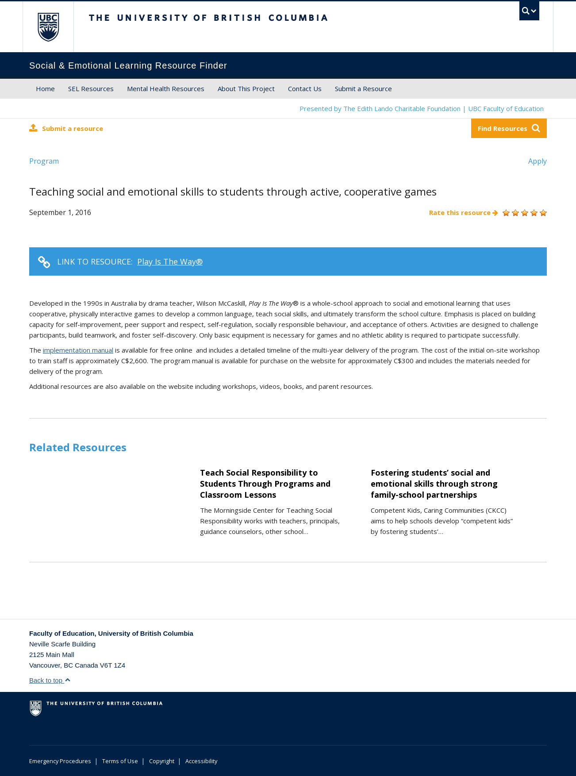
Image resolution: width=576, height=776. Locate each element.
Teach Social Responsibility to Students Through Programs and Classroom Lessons (265, 483)
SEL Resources (91, 88)
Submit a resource (66, 128)
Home (45, 88)
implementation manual (78, 350)
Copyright (161, 761)
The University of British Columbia (48, 26)
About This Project (246, 88)
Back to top (50, 680)
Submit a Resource (363, 88)
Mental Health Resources (165, 88)
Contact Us (305, 88)
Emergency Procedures (60, 761)
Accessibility (201, 761)
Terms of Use (120, 761)
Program (44, 161)
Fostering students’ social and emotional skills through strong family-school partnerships (434, 483)
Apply (537, 161)
